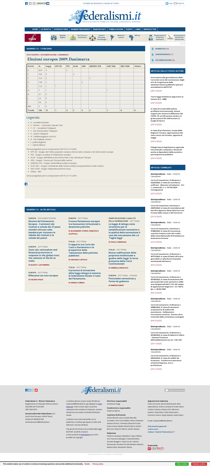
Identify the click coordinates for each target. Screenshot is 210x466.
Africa (134, 37)
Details (87, 464)
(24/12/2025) (156, 103)
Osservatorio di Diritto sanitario (156, 37)
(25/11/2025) (156, 343)
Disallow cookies (199, 464)
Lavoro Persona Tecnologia (97, 37)
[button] (169, 3)
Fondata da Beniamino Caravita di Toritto (101, 3)
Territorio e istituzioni (78, 37)
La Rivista (46, 29)
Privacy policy (97, 464)
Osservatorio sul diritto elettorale (176, 37)
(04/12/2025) (156, 265)
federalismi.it (86, 434)
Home (35, 29)
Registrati (179, 3)
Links (138, 29)
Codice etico (153, 429)
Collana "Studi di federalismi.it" (161, 432)
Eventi (129, 29)
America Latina (117, 37)
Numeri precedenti (80, 29)
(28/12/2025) (156, 90)
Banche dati (99, 29)
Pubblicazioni (116, 29)
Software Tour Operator (105, 457)
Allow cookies (182, 464)
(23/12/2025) (156, 193)
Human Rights (58, 37)
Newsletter (150, 29)
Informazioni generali (157, 426)
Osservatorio (61, 29)
